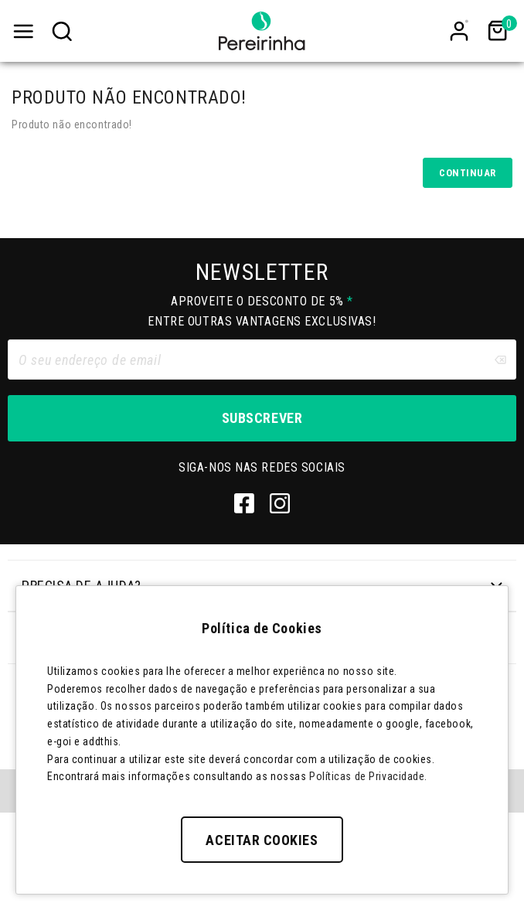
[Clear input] (500, 359)
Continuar (467, 173)
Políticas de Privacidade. (368, 776)
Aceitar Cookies (262, 840)
